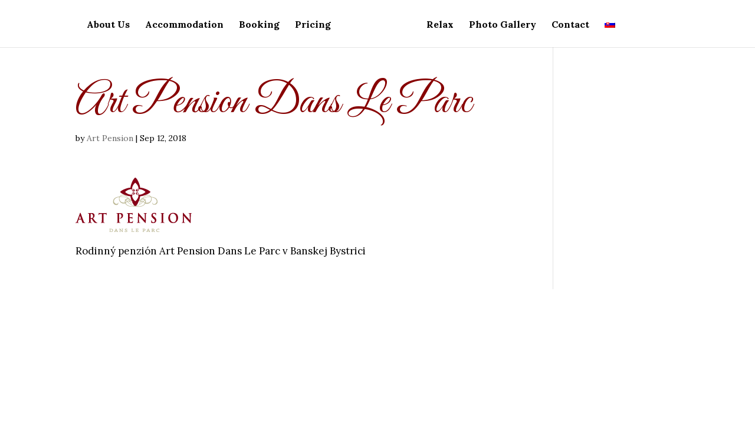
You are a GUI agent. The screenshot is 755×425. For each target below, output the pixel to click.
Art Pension (110, 138)
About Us (108, 25)
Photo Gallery (502, 25)
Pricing (313, 25)
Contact (570, 25)
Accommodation (184, 25)
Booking (259, 25)
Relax (440, 25)
